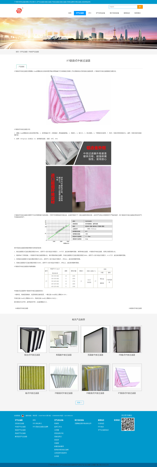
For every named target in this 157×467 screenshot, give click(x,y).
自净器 (56, 456)
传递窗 (56, 443)
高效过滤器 (86, 71)
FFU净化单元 (37, 423)
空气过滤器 (80, 13)
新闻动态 (127, 13)
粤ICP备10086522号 (102, 465)
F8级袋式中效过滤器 (135, 308)
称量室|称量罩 (59, 446)
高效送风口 (58, 436)
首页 (69, 13)
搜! (140, 7)
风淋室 (56, 423)
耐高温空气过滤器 (21, 436)
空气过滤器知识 (103, 430)
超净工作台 (58, 427)
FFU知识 (101, 427)
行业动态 (101, 423)
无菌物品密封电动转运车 (83, 423)
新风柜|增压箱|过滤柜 (61, 450)
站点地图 (87, 465)
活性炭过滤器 (19, 423)
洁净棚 (56, 430)
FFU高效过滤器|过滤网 (40, 427)
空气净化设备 (100, 13)
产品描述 (21, 66)
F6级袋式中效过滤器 (21, 308)
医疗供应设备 (114, 13)
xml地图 (93, 465)
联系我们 (138, 13)
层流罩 (56, 440)
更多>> (79, 402)
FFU (89, 13)
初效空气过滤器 (20, 430)
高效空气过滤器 (20, 433)
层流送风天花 (58, 433)
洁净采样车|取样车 (60, 453)
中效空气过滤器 (34, 52)
